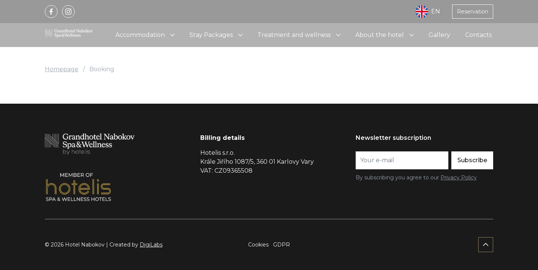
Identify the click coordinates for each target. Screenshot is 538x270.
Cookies (258, 244)
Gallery (439, 34)
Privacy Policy (458, 177)
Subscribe (472, 160)
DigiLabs (151, 244)
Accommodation (140, 34)
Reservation (472, 11)
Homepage (61, 69)
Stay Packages (211, 34)
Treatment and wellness (294, 34)
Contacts (478, 34)
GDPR (281, 244)
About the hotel (379, 34)
